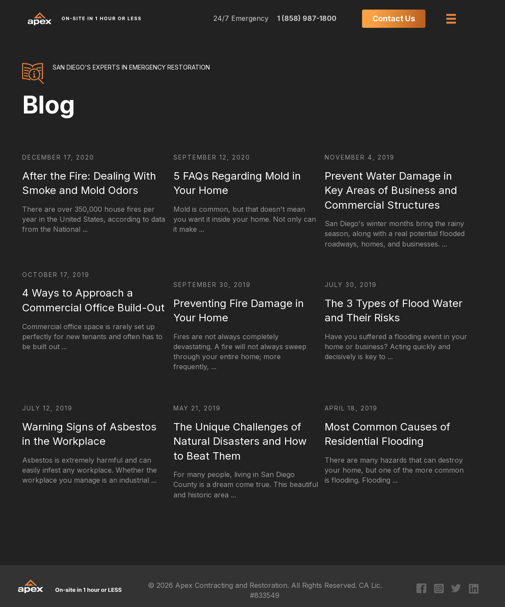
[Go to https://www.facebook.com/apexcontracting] (421, 589)
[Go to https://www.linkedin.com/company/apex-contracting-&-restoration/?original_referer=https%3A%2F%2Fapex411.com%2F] (473, 589)
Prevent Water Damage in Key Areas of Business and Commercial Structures (391, 190)
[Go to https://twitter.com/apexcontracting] (456, 589)
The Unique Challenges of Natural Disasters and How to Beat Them (240, 441)
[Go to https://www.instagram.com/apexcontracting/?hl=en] (438, 589)
